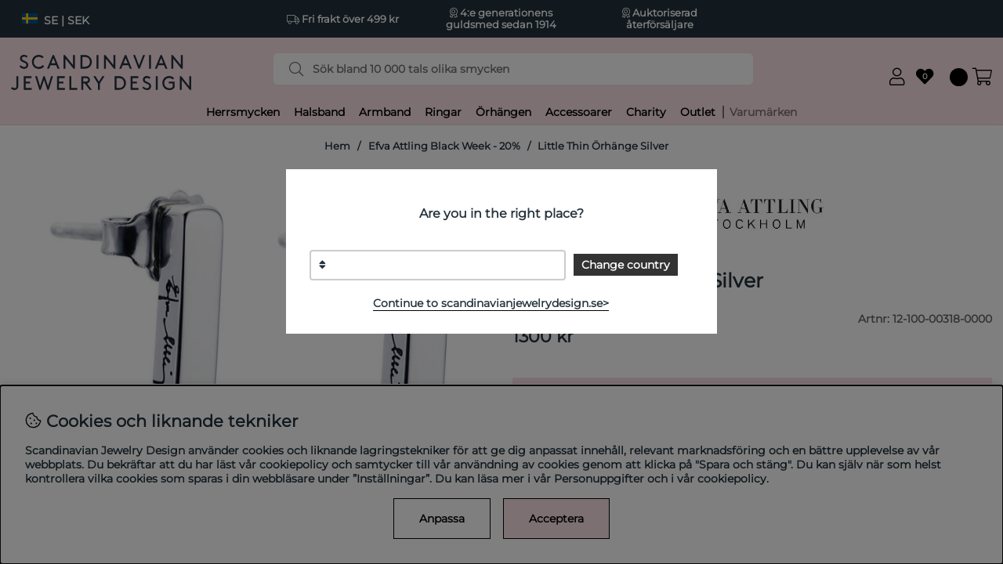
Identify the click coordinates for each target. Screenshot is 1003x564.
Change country (625, 265)
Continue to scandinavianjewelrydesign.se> (491, 303)
